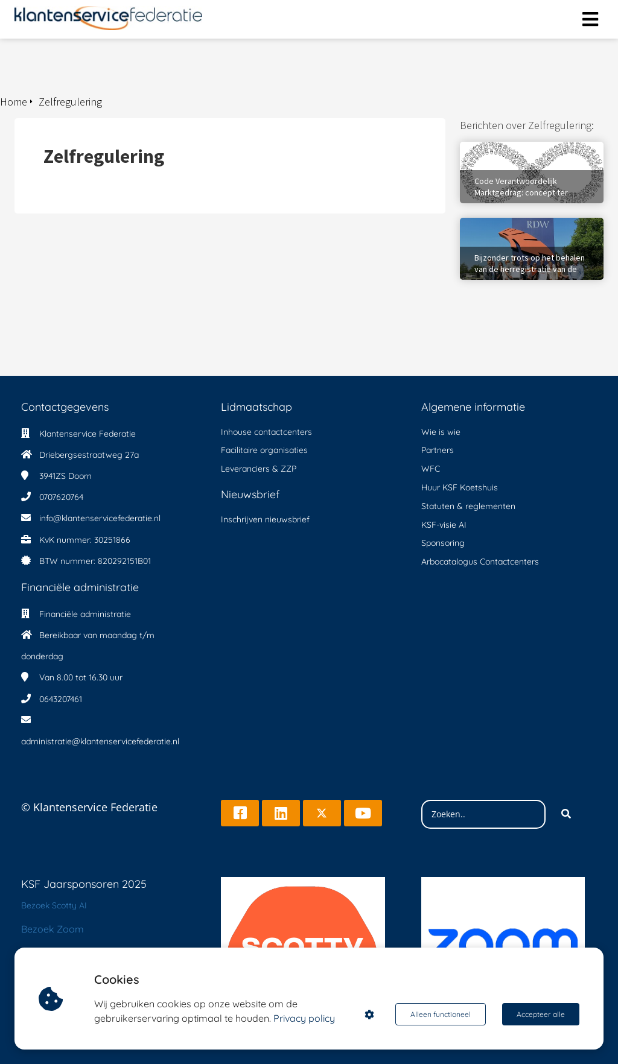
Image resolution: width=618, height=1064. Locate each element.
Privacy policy (304, 1018)
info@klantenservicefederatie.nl (100, 518)
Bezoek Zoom (52, 929)
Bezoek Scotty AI (54, 905)
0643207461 (60, 699)
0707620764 (61, 497)
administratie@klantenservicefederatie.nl (100, 741)
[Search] (566, 814)
